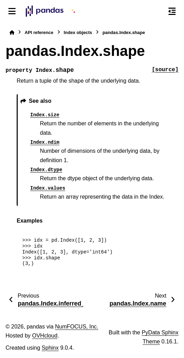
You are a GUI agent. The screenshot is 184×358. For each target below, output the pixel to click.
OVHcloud (44, 336)
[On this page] (172, 11)
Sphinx (50, 348)
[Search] (157, 11)
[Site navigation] (12, 11)
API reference (39, 32)
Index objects (78, 32)
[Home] (11, 32)
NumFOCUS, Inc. (76, 327)
